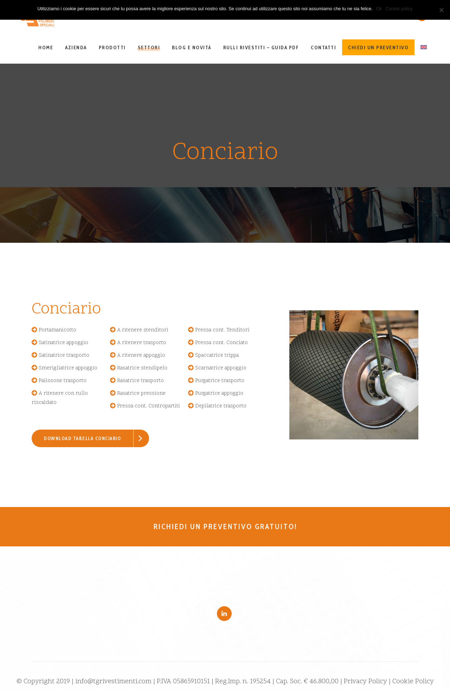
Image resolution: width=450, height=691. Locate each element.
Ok (379, 8)
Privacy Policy (365, 681)
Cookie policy (399, 8)
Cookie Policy (413, 681)
